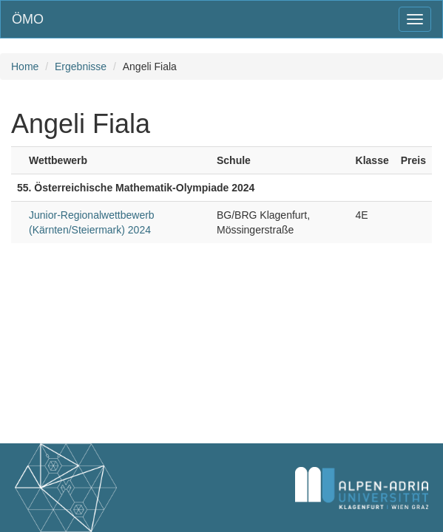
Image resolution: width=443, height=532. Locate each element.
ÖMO (28, 19)
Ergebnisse (80, 66)
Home (24, 66)
